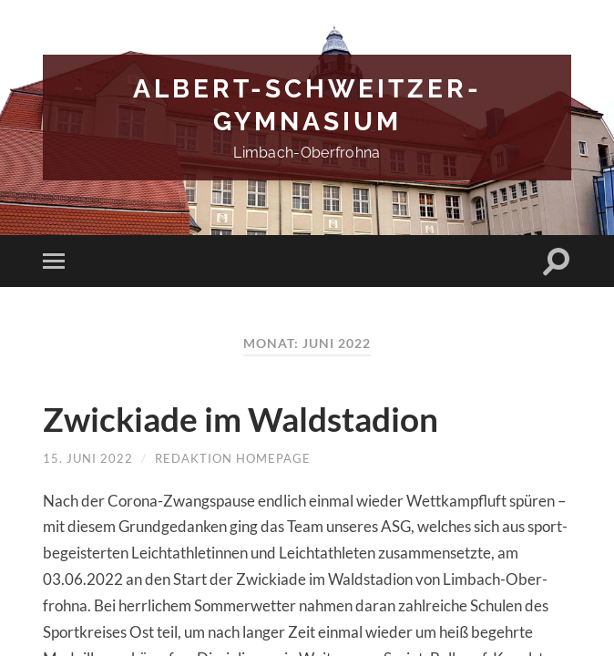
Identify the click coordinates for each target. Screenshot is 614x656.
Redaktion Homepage (233, 459)
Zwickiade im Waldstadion (259, 419)
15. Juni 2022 (88, 459)
